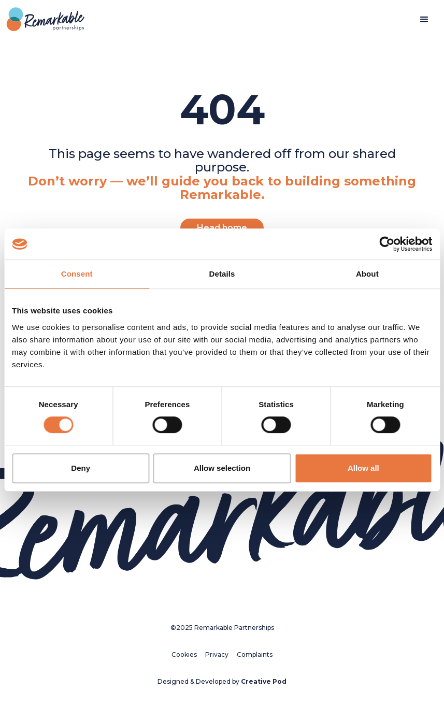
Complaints (255, 654)
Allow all (363, 468)
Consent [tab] (77, 273)
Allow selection (222, 468)
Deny (80, 468)
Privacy (216, 654)
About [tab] (367, 273)
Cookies (184, 654)
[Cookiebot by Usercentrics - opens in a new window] (386, 244)
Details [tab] (222, 273)
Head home (222, 228)
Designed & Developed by (222, 681)
